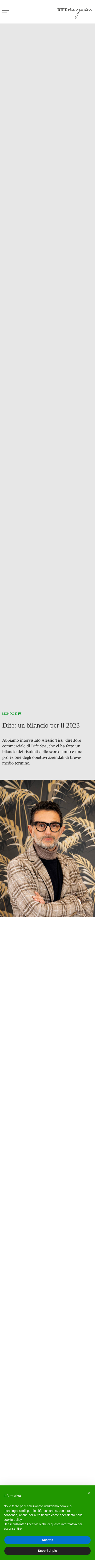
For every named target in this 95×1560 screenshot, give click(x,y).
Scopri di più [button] (47, 1550)
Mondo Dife (12, 714)
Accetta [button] (47, 1540)
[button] (89, 1492)
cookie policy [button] (13, 1519)
